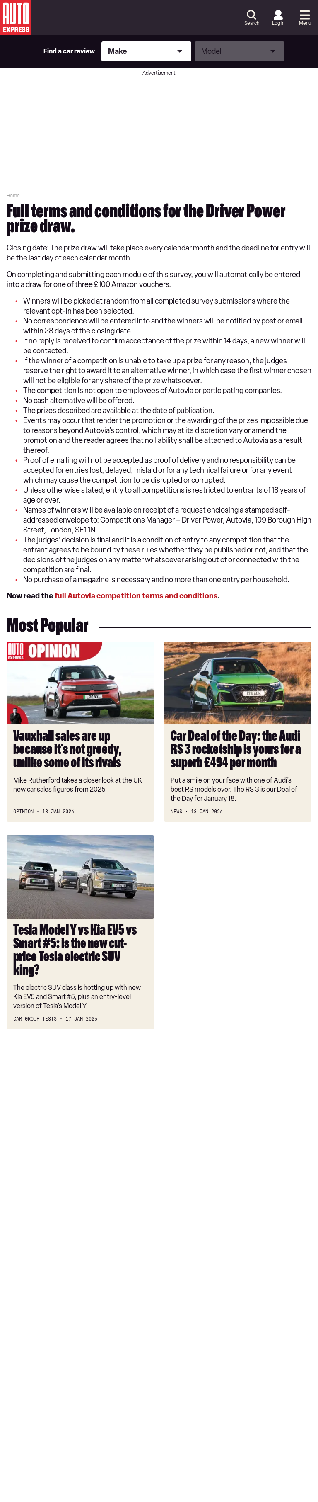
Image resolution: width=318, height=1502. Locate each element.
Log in (278, 23)
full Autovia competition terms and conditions (136, 595)
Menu (305, 23)
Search (251, 23)
